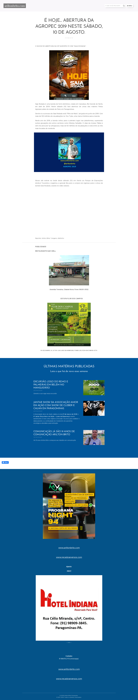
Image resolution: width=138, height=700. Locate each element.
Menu (129, 6)
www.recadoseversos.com (69, 557)
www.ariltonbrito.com (69, 547)
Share (5, 462)
